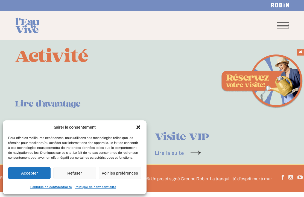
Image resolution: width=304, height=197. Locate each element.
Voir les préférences (120, 173)
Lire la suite (169, 152)
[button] (138, 127)
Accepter (29, 173)
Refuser (74, 173)
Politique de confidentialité (51, 186)
